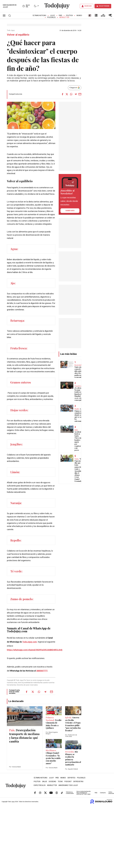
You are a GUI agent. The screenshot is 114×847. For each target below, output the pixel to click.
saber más (69, 211)
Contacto (103, 793)
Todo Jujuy (11, 30)
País (60, 15)
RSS (96, 793)
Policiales (51, 17)
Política (69, 15)
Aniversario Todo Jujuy (68, 785)
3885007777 (41, 670)
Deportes (71, 778)
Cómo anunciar (111, 792)
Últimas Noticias (39, 15)
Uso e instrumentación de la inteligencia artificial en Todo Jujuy (83, 792)
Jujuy (52, 15)
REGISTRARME (104, 6)
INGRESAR (88, 6)
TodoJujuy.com (29, 641)
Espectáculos (40, 785)
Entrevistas (78, 781)
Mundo (79, 15)
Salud (44, 781)
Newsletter (64, 17)
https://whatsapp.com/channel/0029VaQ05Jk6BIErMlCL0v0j (34, 649)
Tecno (60, 781)
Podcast (68, 781)
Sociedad (52, 781)
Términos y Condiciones (70, 792)
